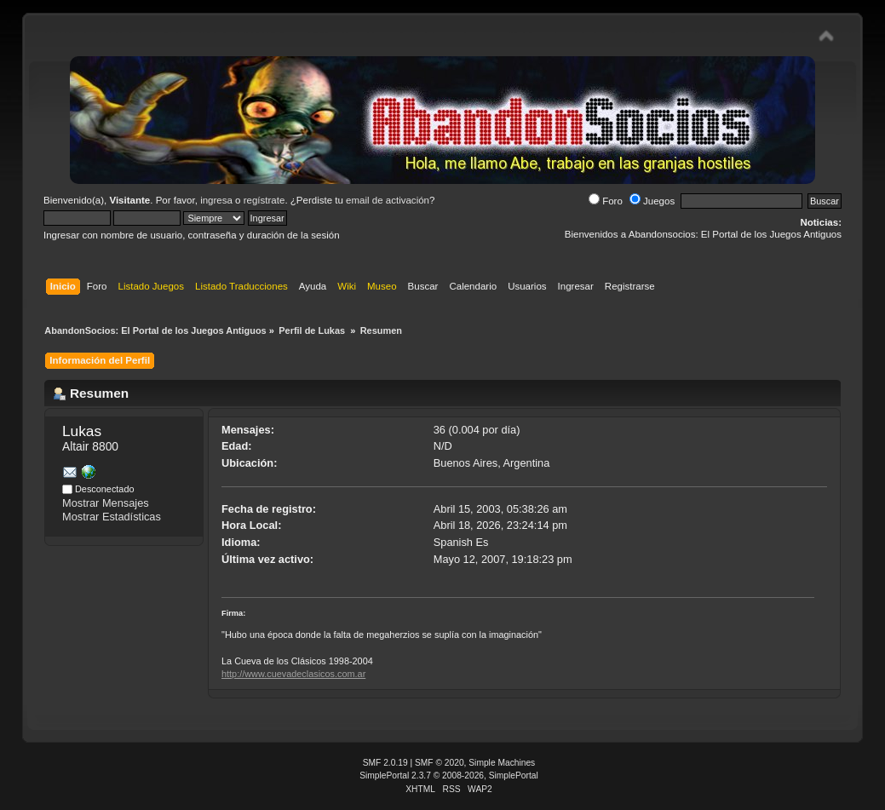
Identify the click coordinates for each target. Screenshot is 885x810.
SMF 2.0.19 (385, 762)
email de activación (387, 200)
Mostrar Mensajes (105, 503)
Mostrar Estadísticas (111, 516)
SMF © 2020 (439, 762)
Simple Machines (501, 762)
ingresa (216, 200)
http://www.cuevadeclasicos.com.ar (293, 674)
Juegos (652, 201)
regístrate (264, 200)
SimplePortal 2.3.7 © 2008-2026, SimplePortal (448, 775)
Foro (606, 201)
